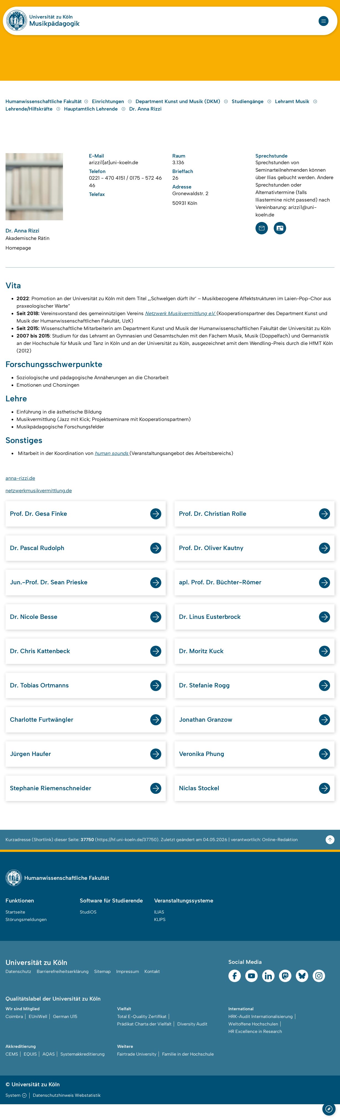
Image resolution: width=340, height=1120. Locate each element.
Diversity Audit (192, 1039)
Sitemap (102, 987)
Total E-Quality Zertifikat (142, 1032)
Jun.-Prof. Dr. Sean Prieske (51, 595)
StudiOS (88, 927)
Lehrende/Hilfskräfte (34, 117)
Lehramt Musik (296, 109)
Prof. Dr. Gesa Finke (40, 525)
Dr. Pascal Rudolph (39, 560)
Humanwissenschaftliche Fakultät (47, 109)
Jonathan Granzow (207, 734)
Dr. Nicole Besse (35, 630)
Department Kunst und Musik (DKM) (183, 109)
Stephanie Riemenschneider (52, 804)
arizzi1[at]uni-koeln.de (113, 170)
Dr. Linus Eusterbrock (212, 630)
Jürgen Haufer (31, 769)
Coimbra (14, 1032)
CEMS (12, 1069)
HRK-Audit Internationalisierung (260, 1032)
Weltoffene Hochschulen (253, 1039)
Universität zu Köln (51, 16)
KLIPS (159, 935)
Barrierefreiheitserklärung (63, 987)
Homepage (18, 256)
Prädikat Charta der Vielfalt (144, 1039)
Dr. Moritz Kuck (203, 664)
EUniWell (38, 1032)
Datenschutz (18, 987)
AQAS (49, 1069)
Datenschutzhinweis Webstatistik (67, 1111)
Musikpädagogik (54, 23)
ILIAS (159, 927)
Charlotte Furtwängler (43, 734)
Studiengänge (252, 109)
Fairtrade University (136, 1069)
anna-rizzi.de (20, 489)
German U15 (65, 1032)
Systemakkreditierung (82, 1069)
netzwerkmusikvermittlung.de (39, 502)
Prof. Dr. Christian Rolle (215, 525)
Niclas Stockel (200, 804)
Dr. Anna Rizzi (145, 117)
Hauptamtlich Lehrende (95, 117)
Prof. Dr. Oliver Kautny (213, 560)
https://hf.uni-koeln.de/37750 (127, 855)
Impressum (127, 987)
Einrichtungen (112, 109)
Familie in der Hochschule (188, 1069)
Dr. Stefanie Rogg (206, 699)
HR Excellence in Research (255, 1047)
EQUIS (30, 1069)
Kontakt (152, 987)
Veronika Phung (202, 769)
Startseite (15, 927)
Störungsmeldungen (26, 935)
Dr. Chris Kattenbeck (42, 664)
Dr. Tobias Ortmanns (41, 699)
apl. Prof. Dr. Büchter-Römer (223, 595)
